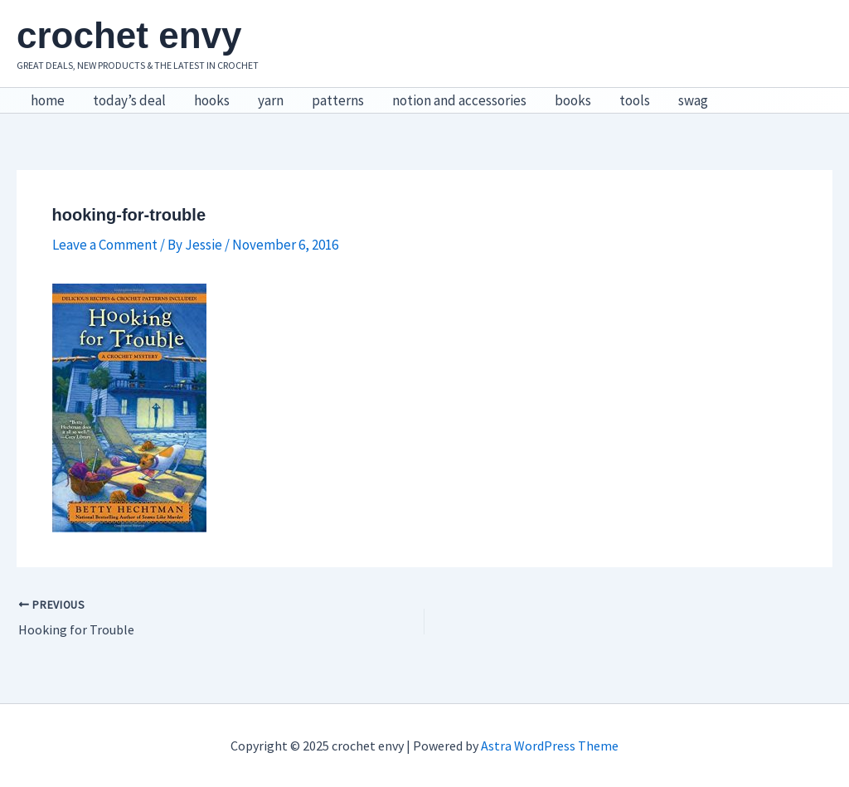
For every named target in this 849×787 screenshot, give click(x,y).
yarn (271, 100)
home (48, 100)
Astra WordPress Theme (550, 745)
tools (634, 100)
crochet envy (129, 35)
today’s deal (129, 100)
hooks (212, 100)
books (573, 100)
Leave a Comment (105, 245)
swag (693, 100)
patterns (338, 100)
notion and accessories (459, 100)
